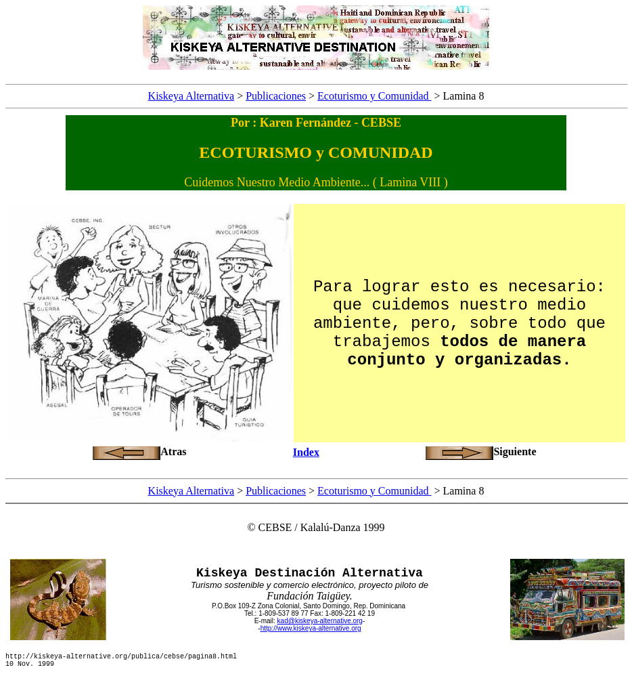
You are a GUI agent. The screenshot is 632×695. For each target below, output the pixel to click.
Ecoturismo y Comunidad (374, 96)
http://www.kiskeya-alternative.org (311, 628)
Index (306, 452)
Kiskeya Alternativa (191, 96)
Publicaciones (276, 96)
